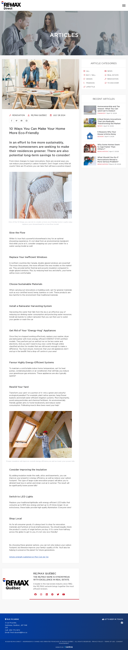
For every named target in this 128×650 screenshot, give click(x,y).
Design (88, 79)
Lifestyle (89, 87)
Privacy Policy (97, 641)
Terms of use (109, 641)
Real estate (111, 75)
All (87, 71)
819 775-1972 (14, 630)
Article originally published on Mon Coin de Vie (28, 557)
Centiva (69, 647)
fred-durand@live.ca (18, 632)
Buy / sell (90, 75)
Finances (89, 83)
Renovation (17, 115)
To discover (112, 83)
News (108, 71)
